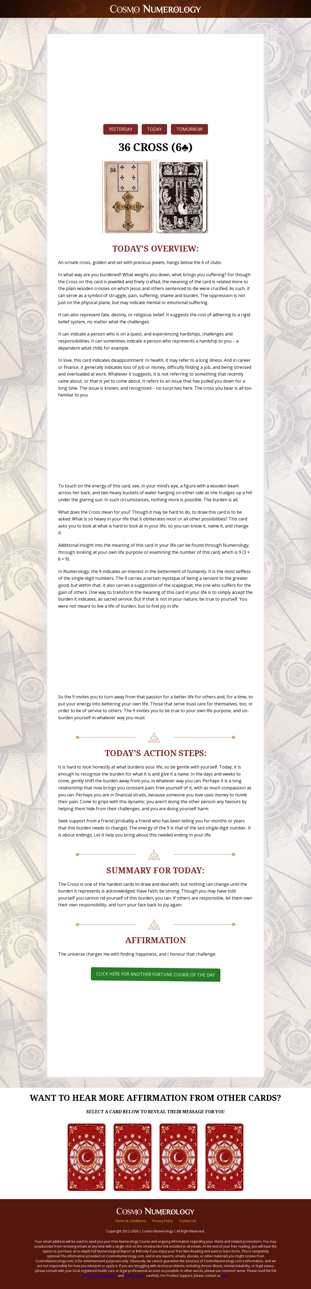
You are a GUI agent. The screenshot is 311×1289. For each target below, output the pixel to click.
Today (154, 129)
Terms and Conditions (100, 1275)
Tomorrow (189, 129)
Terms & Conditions (130, 1221)
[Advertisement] (155, 77)
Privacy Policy (162, 1221)
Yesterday (121, 129)
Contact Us (187, 1221)
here (224, 1275)
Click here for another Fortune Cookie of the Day (155, 974)
